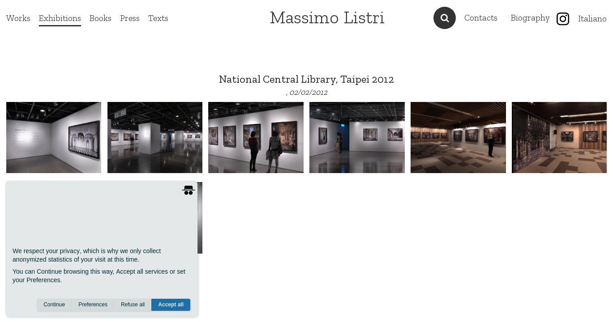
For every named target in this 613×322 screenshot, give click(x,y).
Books (100, 18)
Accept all (171, 304)
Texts (158, 18)
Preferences (92, 304)
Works (18, 18)
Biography (530, 18)
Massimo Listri (327, 17)
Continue (54, 304)
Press (130, 18)
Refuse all (133, 304)
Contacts (480, 18)
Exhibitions (60, 18)
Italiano (592, 18)
